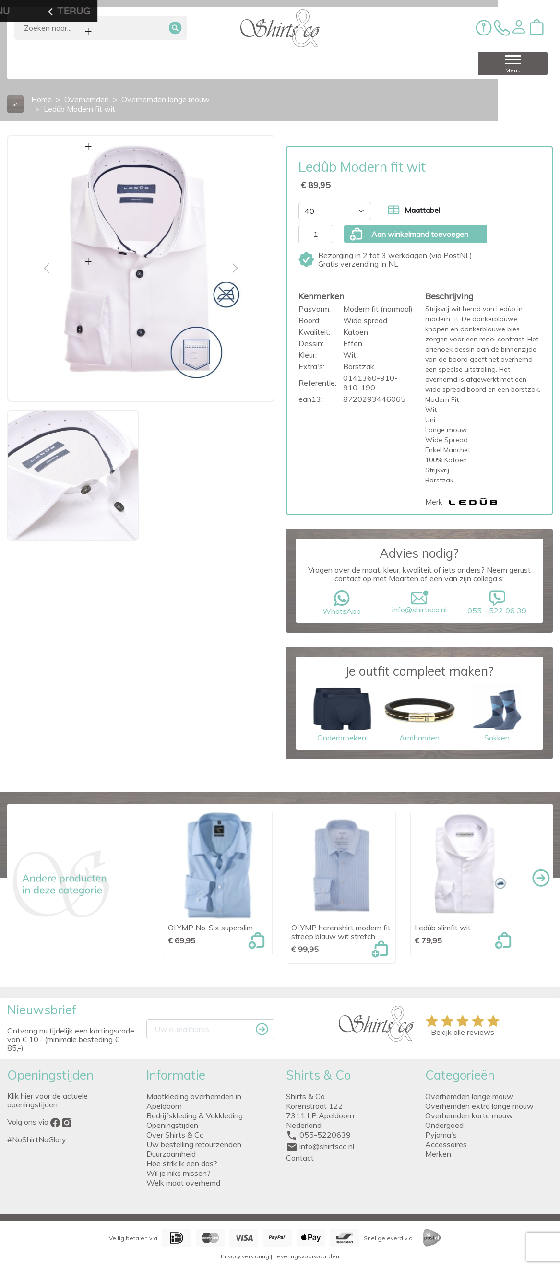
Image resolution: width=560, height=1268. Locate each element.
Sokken (497, 712)
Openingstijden (172, 1125)
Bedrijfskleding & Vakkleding (194, 1115)
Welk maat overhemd (183, 1182)
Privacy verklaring (245, 1256)
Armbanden (419, 712)
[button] (518, 27)
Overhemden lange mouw (469, 1096)
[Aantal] (315, 234)
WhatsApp (342, 603)
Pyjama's (441, 1134)
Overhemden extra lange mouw (479, 1106)
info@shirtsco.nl (419, 602)
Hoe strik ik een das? (181, 1163)
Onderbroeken (342, 712)
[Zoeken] (100, 28)
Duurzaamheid (171, 1154)
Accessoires (446, 1144)
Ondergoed (444, 1125)
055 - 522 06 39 (497, 602)
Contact (300, 1157)
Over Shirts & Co (175, 1134)
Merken (438, 1154)
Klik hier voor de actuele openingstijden (47, 1100)
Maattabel (414, 210)
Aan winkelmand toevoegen (408, 234)
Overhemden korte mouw (469, 1115)
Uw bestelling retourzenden (193, 1144)
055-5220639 (325, 1134)
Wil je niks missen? (178, 1173)
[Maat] (334, 211)
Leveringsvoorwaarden (306, 1256)
